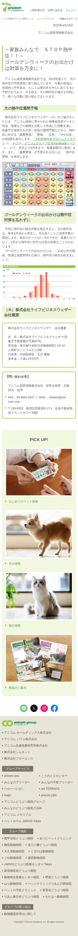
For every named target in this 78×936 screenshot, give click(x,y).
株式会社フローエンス (18, 758)
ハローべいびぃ (14, 788)
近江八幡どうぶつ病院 (42, 844)
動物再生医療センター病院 (21, 877)
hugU (7, 795)
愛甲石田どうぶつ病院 (18, 838)
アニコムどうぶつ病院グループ (24, 801)
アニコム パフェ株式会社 (20, 739)
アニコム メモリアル (17, 814)
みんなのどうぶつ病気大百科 (23, 808)
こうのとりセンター (54, 775)
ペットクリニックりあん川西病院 (50, 883)
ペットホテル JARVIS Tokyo (22, 821)
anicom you (11, 775)
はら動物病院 (13, 883)
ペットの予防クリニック (20, 890)
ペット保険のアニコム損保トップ (17, 19)
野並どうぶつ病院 (57, 877)
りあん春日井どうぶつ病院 (21, 896)
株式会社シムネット (17, 752)
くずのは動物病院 (42, 851)
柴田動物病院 (36, 857)
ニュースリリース (45, 19)
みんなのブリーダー (17, 782)
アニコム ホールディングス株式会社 (28, 732)
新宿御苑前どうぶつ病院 (20, 870)
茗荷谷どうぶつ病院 (55, 890)
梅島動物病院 (13, 844)
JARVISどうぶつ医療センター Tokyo (28, 864)
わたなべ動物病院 (57, 896)
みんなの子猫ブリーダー (57, 782)
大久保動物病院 (14, 851)
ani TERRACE (50, 788)
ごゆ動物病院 (13, 857)
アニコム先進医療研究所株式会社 (26, 745)
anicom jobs (49, 795)
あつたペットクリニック (56, 838)
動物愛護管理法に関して (20, 914)
